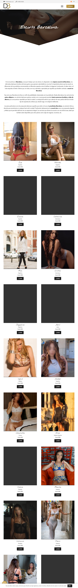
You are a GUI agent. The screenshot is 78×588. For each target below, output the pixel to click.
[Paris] (58, 502)
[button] (72, 1)
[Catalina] (58, 177)
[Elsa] (58, 393)
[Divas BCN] (7, 6)
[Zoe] (20, 123)
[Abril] (58, 285)
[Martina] (20, 556)
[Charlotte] (20, 393)
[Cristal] (58, 231)
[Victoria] (20, 502)
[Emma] (20, 177)
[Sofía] (58, 556)
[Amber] (58, 339)
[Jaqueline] (20, 285)
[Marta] (58, 448)
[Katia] (20, 448)
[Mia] (20, 231)
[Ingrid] (20, 339)
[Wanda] (58, 123)
